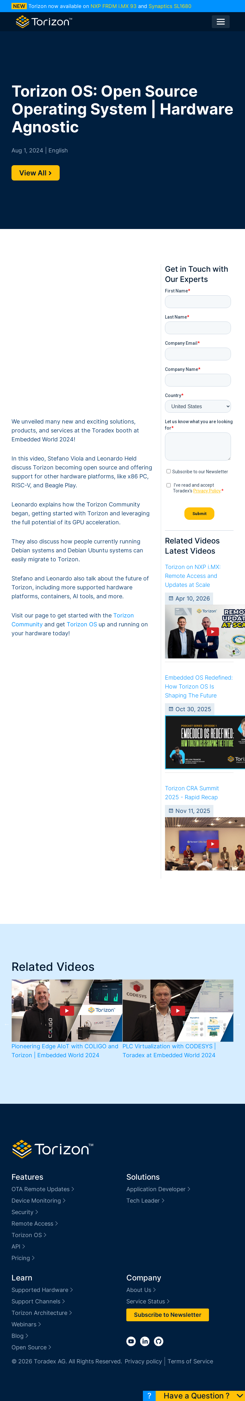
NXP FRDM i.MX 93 (114, 6)
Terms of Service (190, 1361)
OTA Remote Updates (43, 1189)
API (18, 1246)
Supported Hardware (42, 1290)
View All (35, 173)
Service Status (148, 1301)
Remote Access (35, 1223)
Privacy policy (143, 1361)
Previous (7, 1024)
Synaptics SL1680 (170, 6)
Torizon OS (82, 624)
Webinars (26, 1324)
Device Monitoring (39, 1200)
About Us (141, 1290)
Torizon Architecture (42, 1312)
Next (238, 1024)
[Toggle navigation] (221, 21)
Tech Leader (146, 1200)
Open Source (31, 1347)
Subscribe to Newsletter (167, 1314)
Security (25, 1212)
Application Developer (158, 1189)
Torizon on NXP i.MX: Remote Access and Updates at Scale (193, 576)
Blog (20, 1335)
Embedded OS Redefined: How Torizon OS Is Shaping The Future (199, 686)
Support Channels (38, 1301)
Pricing (23, 1258)
